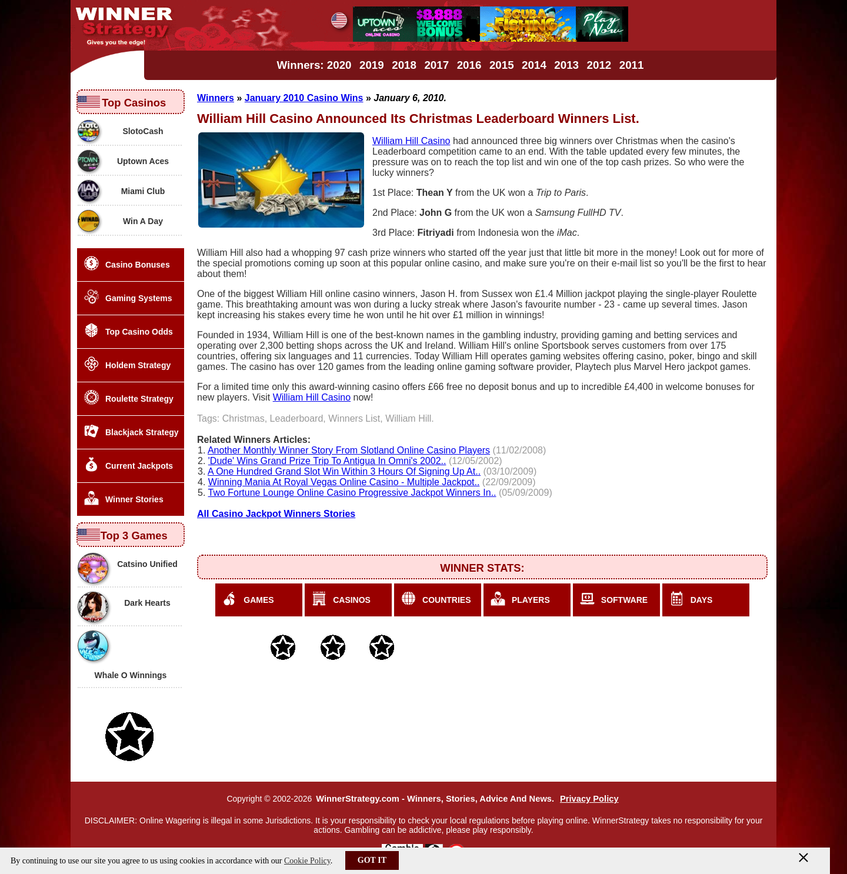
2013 (566, 65)
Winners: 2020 (314, 65)
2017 (436, 65)
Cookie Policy (307, 860)
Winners (215, 98)
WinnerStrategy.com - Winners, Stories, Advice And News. (435, 798)
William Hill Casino (411, 141)
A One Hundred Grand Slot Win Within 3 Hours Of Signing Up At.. (344, 471)
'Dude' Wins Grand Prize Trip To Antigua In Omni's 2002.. (327, 461)
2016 (469, 65)
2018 (404, 65)
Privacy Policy (589, 798)
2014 (534, 65)
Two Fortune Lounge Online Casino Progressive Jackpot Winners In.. (352, 493)
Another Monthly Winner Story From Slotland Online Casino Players (349, 450)
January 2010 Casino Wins (304, 98)
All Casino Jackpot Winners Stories (276, 514)
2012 (599, 65)
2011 (631, 65)
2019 (371, 65)
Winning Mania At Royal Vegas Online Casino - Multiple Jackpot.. (344, 482)
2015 (501, 65)
